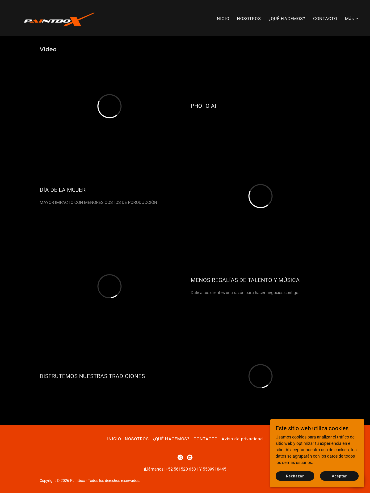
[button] (352, 19)
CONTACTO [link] (325, 18)
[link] (58, 17)
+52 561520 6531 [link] (182, 469)
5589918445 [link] (214, 469)
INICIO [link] (222, 18)
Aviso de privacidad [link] (242, 438)
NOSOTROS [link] (249, 18)
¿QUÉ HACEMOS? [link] (287, 18)
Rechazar (295, 479)
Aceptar (339, 479)
